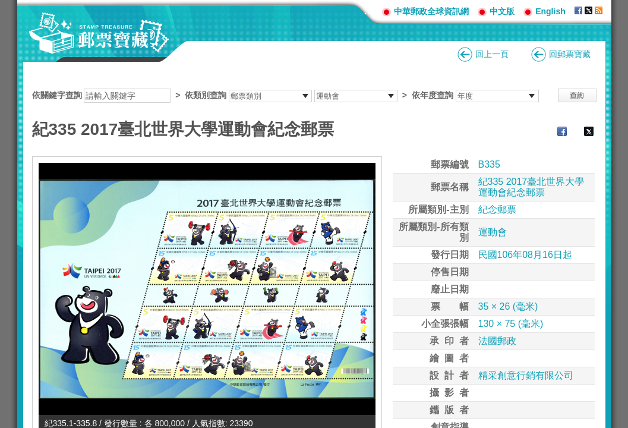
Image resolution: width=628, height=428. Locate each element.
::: (368, 11)
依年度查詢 (432, 95)
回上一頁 (492, 54)
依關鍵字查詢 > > (285, 95)
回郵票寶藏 (570, 54)
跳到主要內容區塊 (6, 6)
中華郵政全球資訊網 (431, 11)
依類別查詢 (205, 95)
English (550, 11)
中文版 (502, 11)
